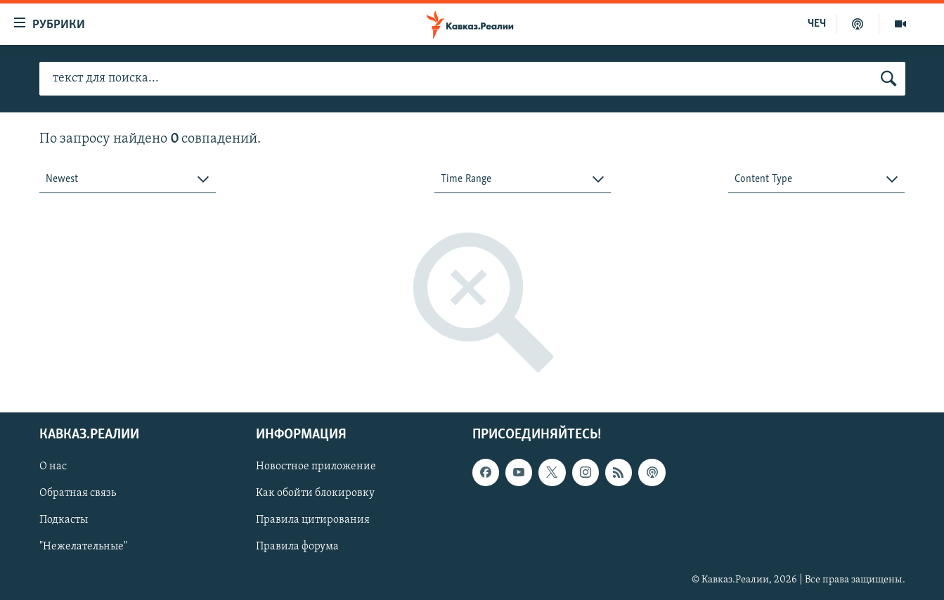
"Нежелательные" (83, 547)
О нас (53, 467)
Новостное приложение (316, 467)
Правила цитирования (313, 520)
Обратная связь (77, 494)
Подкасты (63, 520)
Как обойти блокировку (315, 494)
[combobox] (127, 179)
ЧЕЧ (817, 24)
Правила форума (297, 547)
